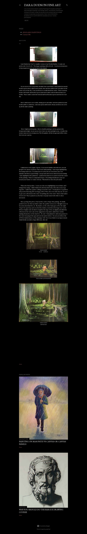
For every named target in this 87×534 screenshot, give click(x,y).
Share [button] (20, 364)
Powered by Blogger (43, 526)
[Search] (67, 4)
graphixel (48, 529)
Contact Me (26, 34)
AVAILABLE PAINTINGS (31, 32)
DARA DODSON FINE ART (42, 5)
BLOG (26, 20)
